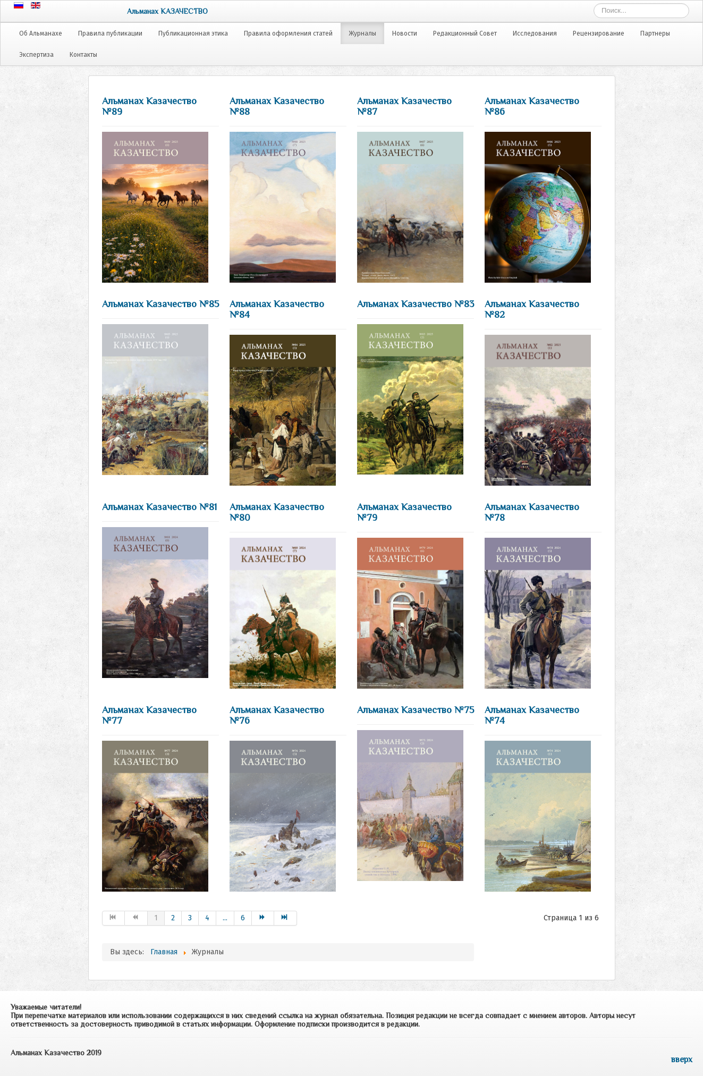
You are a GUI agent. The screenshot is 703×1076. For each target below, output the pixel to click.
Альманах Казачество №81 (159, 507)
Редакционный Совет (465, 33)
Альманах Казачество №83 (415, 304)
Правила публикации (110, 33)
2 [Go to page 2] (173, 917)
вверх (681, 1059)
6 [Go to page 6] (243, 917)
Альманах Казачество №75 (415, 710)
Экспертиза (36, 54)
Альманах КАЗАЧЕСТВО (167, 11)
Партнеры (655, 33)
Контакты (83, 54)
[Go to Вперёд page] (263, 918)
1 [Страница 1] (156, 917)
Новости (404, 33)
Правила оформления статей (288, 33)
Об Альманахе (40, 33)
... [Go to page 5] (225, 917)
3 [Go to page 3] (190, 917)
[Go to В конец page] (285, 918)
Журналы (362, 33)
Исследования (535, 33)
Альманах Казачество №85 (160, 304)
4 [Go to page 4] (207, 917)
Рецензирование (598, 33)
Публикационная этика (193, 33)
